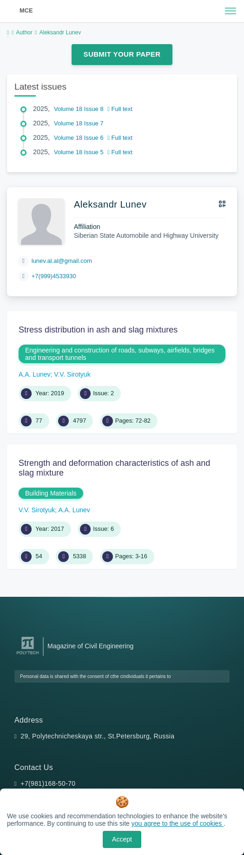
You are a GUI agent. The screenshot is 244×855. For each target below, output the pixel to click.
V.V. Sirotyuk (72, 374)
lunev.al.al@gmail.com (62, 260)
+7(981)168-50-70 (47, 783)
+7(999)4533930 (54, 276)
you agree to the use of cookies (178, 823)
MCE (26, 10)
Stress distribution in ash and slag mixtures (98, 329)
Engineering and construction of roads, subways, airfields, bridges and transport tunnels (120, 353)
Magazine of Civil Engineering (90, 646)
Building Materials (51, 493)
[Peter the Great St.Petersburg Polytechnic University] (27, 655)
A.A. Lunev (35, 374)
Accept (122, 839)
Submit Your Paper (122, 54)
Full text (119, 108)
